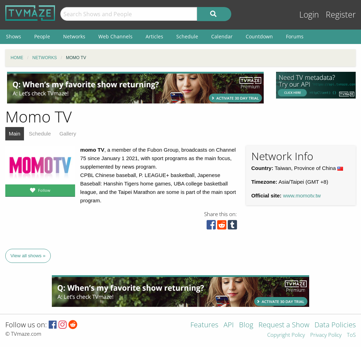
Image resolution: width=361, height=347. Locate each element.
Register (341, 14)
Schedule (40, 134)
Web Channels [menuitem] (115, 36)
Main (14, 134)
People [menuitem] (42, 36)
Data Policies (335, 325)
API (229, 325)
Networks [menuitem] (74, 36)
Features (204, 325)
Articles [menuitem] (154, 36)
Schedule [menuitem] (187, 36)
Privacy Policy (326, 335)
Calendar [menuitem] (222, 36)
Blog (246, 325)
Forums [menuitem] (295, 36)
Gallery (67, 134)
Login (309, 14)
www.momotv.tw (302, 195)
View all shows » (28, 255)
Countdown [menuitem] (259, 36)
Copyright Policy (286, 335)
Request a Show (283, 325)
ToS (351, 335)
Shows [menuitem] (13, 36)
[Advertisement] (135, 87)
